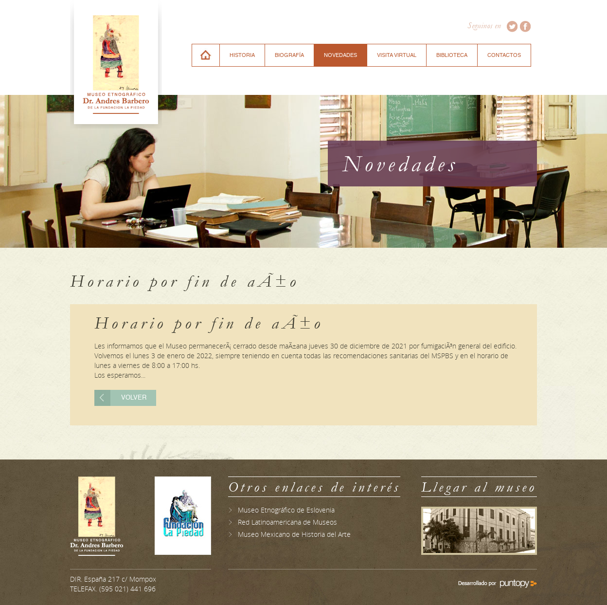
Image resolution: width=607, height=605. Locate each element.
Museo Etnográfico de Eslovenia (286, 509)
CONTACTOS (504, 55)
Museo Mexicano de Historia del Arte (294, 534)
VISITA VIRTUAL (396, 55)
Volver (133, 398)
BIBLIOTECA (451, 55)
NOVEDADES (340, 55)
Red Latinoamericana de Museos (287, 522)
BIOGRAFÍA (289, 55)
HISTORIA (242, 55)
